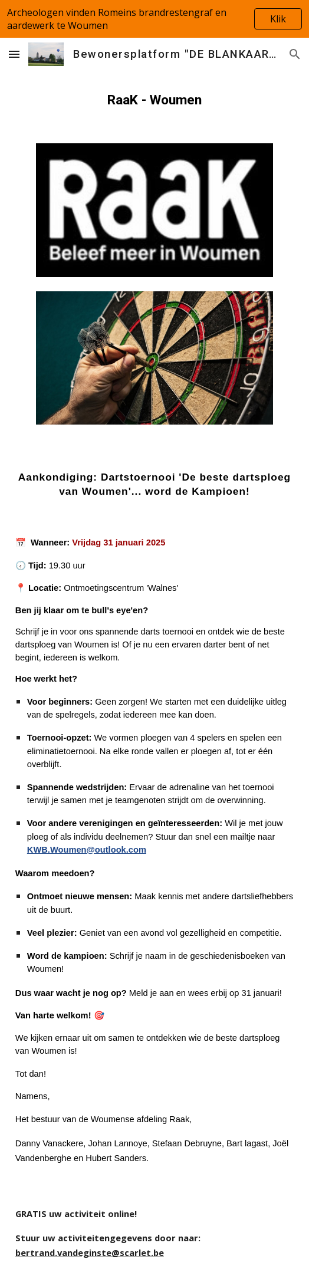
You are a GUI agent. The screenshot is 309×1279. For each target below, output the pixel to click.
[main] (154, 100)
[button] (14, 54)
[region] (154, 19)
